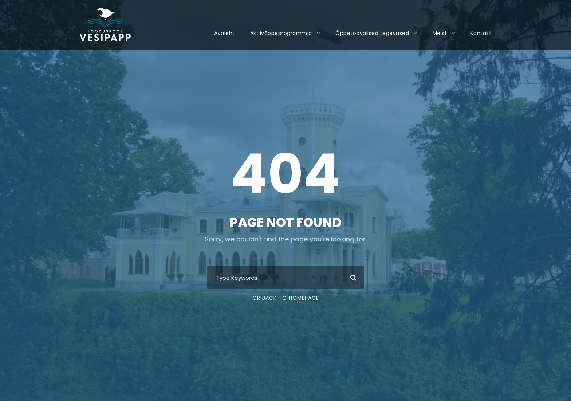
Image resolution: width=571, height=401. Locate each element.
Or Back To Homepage (285, 298)
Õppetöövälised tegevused (372, 33)
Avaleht (224, 33)
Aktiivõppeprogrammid (281, 33)
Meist (440, 33)
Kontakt (481, 33)
